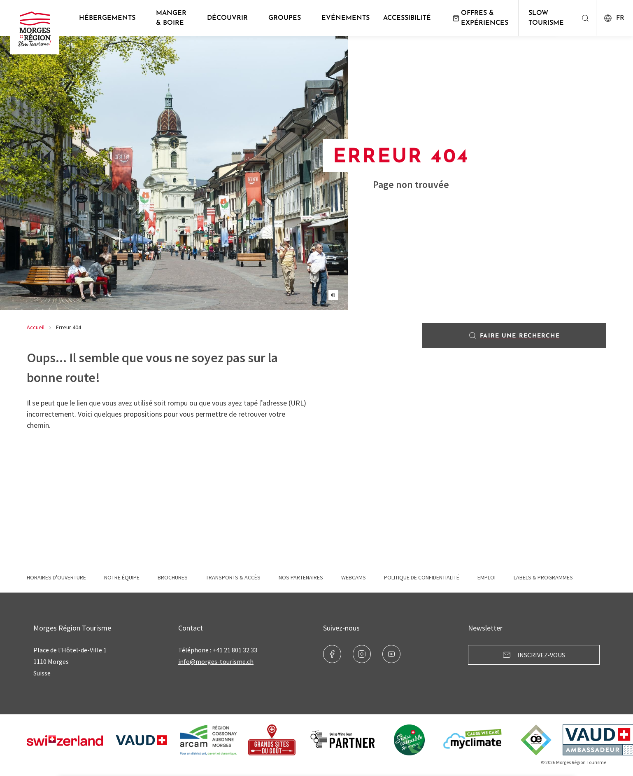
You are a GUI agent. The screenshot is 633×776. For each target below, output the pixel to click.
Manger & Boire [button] (174, 18)
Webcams (353, 577)
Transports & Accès (233, 577)
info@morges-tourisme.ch (216, 661)
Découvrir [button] (230, 18)
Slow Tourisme (549, 18)
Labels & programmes (543, 577)
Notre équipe (122, 577)
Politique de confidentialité (421, 577)
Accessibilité (410, 18)
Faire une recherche (513, 335)
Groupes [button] (287, 18)
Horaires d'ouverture (56, 577)
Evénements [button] (348, 18)
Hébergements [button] (110, 18)
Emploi (486, 577)
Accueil (35, 327)
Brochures (173, 577)
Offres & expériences (482, 18)
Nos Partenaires (301, 577)
